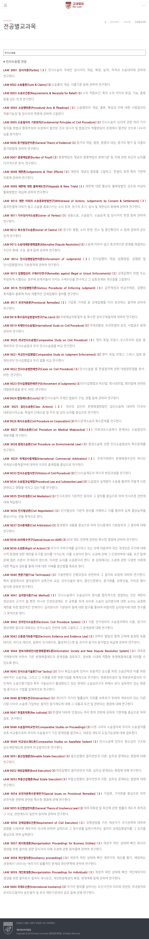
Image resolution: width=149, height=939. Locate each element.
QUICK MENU (144, 5)
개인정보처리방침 (23, 930)
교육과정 (127, 22)
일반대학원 (115, 22)
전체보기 (5, 5)
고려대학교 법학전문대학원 (74, 5)
